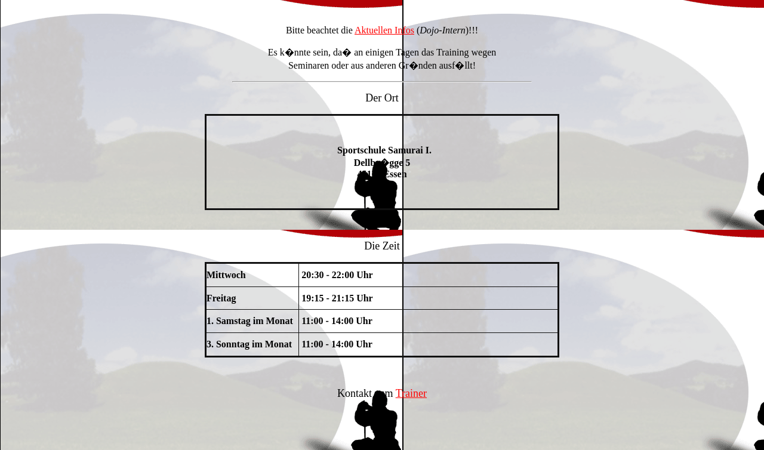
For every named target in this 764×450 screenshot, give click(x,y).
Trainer (411, 393)
